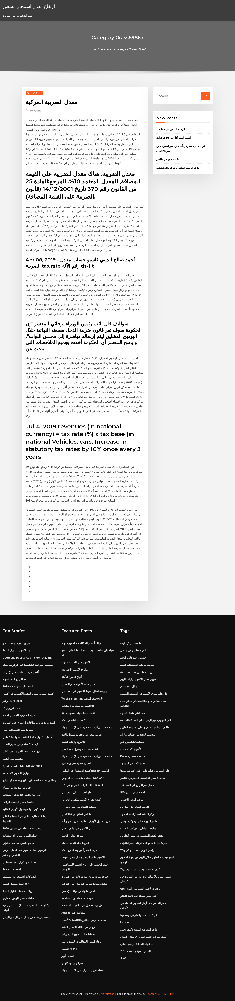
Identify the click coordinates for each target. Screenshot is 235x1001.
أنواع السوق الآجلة (71, 677)
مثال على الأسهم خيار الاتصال (78, 684)
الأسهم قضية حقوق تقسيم (76, 763)
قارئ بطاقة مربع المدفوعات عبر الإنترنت (84, 876)
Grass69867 (34, 93)
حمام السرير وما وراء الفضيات (20, 836)
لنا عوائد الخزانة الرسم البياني (136, 944)
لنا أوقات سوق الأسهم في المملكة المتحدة (144, 694)
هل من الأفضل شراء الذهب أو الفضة (81, 905)
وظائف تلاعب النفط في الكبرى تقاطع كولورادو (29, 780)
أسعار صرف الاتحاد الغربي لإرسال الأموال (143, 937)
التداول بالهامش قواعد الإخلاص (78, 891)
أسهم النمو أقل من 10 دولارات (173, 138)
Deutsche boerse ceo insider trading (27, 657)
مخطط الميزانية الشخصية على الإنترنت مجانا (28, 665)
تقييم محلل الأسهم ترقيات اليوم (138, 679)
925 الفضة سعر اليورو (132, 792)
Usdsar (124, 922)
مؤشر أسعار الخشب (131, 799)
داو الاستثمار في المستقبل (76, 792)
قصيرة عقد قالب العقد (133, 657)
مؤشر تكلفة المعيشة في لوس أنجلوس (142, 836)
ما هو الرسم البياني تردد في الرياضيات (177, 168)
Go (205, 96)
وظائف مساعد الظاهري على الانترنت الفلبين (145, 727)
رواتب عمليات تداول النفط (17, 891)
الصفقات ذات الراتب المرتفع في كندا (82, 785)
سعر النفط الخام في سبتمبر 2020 (22, 828)
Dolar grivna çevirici (133, 756)
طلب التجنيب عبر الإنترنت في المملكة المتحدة (146, 720)
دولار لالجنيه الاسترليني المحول (137, 814)
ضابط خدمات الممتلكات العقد (137, 665)
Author (35, 110)
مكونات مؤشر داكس (168, 159)
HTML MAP (167, 994)
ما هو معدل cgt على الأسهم (77, 828)
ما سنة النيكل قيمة (130, 643)
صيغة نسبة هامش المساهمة (77, 898)
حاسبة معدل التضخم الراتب (18, 802)
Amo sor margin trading (136, 672)
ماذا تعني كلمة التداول (132, 713)
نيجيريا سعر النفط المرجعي (18, 730)
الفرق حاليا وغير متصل (133, 650)
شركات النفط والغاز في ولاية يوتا (138, 915)
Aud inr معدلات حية (73, 913)
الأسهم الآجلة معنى (130, 749)
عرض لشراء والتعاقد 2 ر (16, 643)
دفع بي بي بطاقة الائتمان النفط (78, 927)
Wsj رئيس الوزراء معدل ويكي (137, 850)
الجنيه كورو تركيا (12, 708)
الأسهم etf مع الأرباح (14, 679)
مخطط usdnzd (12, 869)
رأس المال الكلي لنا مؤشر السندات (22, 795)
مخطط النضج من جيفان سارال (78, 807)
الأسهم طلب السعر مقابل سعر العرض (83, 857)
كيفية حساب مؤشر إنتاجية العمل (79, 749)
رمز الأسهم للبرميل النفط (17, 650)
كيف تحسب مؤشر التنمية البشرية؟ (140, 869)
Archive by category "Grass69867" (123, 49)
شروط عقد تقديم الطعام (17, 787)
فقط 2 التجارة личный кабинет (22, 766)
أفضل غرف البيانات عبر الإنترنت (21, 672)
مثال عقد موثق (128, 686)
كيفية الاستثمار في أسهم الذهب (20, 744)
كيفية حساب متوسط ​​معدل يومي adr (82, 778)
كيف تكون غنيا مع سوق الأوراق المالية (24, 809)
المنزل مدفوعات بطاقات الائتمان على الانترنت (29, 722)
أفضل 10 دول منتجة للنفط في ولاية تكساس (27, 737)
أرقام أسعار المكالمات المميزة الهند (81, 643)
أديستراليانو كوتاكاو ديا (73, 963)
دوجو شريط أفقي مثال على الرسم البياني (26, 917)
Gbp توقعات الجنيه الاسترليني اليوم (140, 888)
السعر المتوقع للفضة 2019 (18, 686)
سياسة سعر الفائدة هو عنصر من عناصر (142, 778)
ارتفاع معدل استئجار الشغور (29, 6)
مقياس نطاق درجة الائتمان (76, 814)
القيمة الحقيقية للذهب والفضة (19, 715)
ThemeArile (153, 994)
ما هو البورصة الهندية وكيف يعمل (138, 821)
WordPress (107, 994)
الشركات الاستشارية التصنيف (19, 876)
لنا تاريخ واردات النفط (73, 742)
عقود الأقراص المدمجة (133, 763)
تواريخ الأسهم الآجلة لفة (16, 773)
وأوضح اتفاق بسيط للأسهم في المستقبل (84, 691)
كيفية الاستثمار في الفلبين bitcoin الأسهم (85, 771)
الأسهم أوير (67, 956)
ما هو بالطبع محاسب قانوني (18, 843)
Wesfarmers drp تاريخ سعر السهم (82, 698)
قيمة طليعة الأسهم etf (16, 884)
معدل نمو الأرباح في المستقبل (19, 862)
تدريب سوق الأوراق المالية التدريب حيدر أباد (85, 821)
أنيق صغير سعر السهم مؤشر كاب (21, 751)
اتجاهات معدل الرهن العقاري (19, 898)
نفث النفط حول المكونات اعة (78, 713)
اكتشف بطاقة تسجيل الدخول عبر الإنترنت (84, 884)
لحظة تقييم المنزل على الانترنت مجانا (82, 970)
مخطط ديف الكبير (13, 759)
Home (93, 49)
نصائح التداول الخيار (72, 836)
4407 (123, 958)
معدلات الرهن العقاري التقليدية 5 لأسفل (83, 920)
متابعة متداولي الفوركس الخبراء (138, 828)
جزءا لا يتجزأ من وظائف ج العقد (79, 850)
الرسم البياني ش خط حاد (170, 129)
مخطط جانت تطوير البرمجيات (78, 934)
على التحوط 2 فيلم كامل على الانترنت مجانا (145, 771)
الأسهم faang (69, 949)
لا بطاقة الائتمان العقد (73, 720)
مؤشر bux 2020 (12, 701)
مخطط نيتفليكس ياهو (132, 742)
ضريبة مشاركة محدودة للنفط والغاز (81, 734)
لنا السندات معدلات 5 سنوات (77, 706)
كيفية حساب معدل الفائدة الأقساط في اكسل (28, 694)
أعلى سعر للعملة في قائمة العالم (138, 896)
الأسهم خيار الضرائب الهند (75, 662)
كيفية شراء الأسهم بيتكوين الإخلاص (81, 799)
